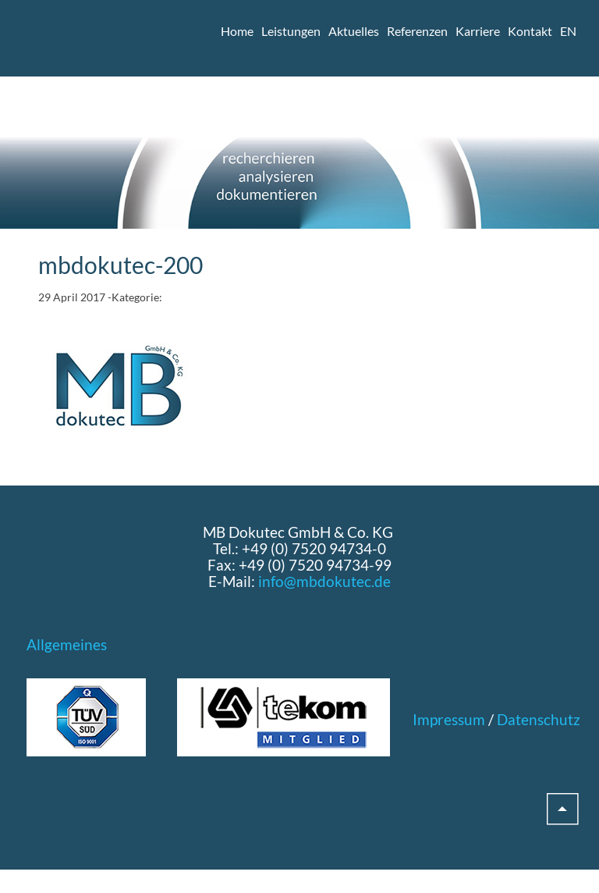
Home (237, 30)
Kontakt (530, 30)
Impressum (449, 719)
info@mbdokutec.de (324, 581)
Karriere (477, 30)
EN (568, 30)
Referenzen (417, 30)
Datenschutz (538, 719)
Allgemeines (67, 644)
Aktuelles (353, 30)
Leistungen (291, 30)
